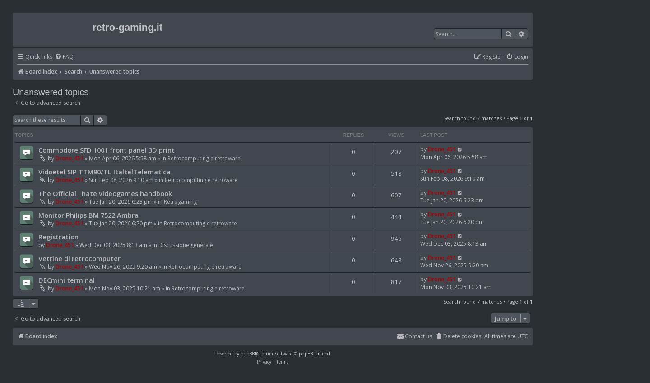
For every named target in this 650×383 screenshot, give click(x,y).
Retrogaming (180, 202)
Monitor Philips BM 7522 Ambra (88, 215)
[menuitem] (64, 57)
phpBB (248, 353)
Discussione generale (185, 245)
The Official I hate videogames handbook (105, 193)
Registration (58, 236)
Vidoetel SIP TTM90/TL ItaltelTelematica (104, 171)
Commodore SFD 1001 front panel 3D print (106, 149)
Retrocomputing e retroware (204, 158)
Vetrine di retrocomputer (79, 258)
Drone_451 (70, 158)
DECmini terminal (66, 280)
